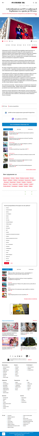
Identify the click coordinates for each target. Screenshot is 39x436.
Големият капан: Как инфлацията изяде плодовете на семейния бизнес (21, 290)
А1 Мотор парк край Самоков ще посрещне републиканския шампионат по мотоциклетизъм (9, 334)
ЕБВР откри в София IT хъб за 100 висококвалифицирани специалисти (20, 166)
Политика (4, 382)
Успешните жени (6, 406)
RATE (4, 400)
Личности (29, 386)
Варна (17, 178)
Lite (27, 380)
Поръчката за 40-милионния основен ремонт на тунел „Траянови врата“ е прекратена (20, 160)
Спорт (28, 389)
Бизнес (16, 365)
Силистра (14, 184)
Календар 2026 (5, 397)
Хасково (21, 186)
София (31, 184)
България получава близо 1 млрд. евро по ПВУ (19, 149)
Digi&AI (16, 382)
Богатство (29, 385)
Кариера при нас (10, 422)
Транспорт (4, 372)
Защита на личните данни (27, 415)
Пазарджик (12, 182)
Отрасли (16, 368)
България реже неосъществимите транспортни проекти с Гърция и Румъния (21, 133)
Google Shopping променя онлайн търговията (18, 294)
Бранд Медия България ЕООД (28, 421)
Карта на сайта (25, 418)
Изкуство (29, 388)
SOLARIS (4, 408)
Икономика (4, 365)
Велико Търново (24, 178)
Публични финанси (6, 367)
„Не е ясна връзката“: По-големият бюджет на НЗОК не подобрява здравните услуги (20, 144)
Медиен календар (11, 427)
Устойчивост (29, 365)
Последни (8, 129)
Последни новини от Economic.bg (30, 298)
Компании (18, 310)
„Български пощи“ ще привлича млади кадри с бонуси (21, 313)
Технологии (17, 380)
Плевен (24, 182)
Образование (5, 386)
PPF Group (5, 106)
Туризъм (4, 375)
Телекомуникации (18, 383)
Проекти (4, 395)
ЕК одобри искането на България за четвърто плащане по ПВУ (22, 155)
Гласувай (6, 263)
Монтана (6, 182)
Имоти (16, 374)
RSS (28, 356)
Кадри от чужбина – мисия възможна (27, 333)
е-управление (17, 385)
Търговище (14, 186)
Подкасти (4, 399)
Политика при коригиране (27, 419)
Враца (4, 180)
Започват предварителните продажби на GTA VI (8, 348)
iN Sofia (4, 405)
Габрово (10, 180)
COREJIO (4, 402)
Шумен (26, 186)
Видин (31, 178)
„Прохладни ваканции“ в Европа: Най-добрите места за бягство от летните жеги (22, 284)
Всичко (22, 395)
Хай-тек (16, 388)
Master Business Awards (7, 403)
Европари (4, 368)
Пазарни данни (23, 402)
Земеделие (5, 374)
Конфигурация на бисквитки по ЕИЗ (14, 425)
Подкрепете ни (25, 424)
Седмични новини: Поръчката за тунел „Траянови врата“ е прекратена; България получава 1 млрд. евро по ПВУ (20, 273)
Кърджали (21, 180)
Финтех (16, 389)
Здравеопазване (6, 388)
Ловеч (33, 180)
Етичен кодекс (10, 421)
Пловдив (29, 182)
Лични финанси (5, 383)
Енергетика (5, 371)
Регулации (17, 375)
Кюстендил (28, 180)
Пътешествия (30, 383)
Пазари (16, 371)
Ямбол (30, 186)
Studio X (23, 434)
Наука (28, 382)
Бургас (12, 178)
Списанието (23, 400)
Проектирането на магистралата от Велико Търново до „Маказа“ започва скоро (21, 139)
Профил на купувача (11, 424)
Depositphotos (22, 435)
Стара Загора (6, 186)
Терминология (23, 397)
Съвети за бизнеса (31, 367)
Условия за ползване (26, 422)
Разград (5, 184)
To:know (22, 399)
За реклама (9, 415)
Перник (18, 182)
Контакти (9, 419)
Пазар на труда (5, 377)
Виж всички (35, 320)
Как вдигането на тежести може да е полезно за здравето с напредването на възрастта (20, 279)
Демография (5, 385)
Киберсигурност (18, 386)
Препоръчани (30, 129)
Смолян (26, 184)
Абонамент (9, 418)
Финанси (16, 372)
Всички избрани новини (31, 169)
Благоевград (6, 178)
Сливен (21, 184)
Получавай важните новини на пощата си (18, 359)
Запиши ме (30, 359)
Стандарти (29, 368)
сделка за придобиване (14, 106)
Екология (4, 391)
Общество (4, 380)
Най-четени (19, 129)
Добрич (15, 180)
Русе (10, 184)
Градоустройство (6, 389)
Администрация (5, 392)
